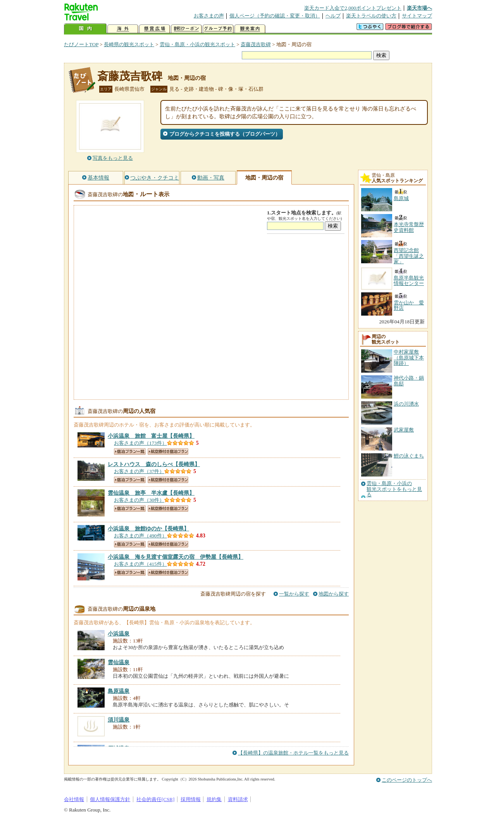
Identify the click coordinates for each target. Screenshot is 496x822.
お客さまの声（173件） (140, 443)
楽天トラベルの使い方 (371, 16)
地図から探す (334, 594)
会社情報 (74, 799)
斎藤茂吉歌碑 (256, 44)
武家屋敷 (404, 430)
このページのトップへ (407, 780)
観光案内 (249, 29)
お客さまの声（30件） (139, 500)
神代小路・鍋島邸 (409, 380)
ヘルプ (333, 16)
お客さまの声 (209, 16)
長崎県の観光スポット (129, 44)
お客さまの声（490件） (140, 536)
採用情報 (191, 799)
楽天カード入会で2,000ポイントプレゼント (352, 8)
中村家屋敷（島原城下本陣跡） (409, 357)
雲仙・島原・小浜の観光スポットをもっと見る (394, 489)
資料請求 (238, 799)
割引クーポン (186, 29)
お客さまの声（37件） (139, 471)
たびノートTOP (81, 44)
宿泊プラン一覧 (130, 451)
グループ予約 (218, 29)
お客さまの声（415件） (140, 564)
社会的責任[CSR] (155, 799)
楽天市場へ (419, 8)
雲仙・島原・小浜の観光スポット (197, 44)
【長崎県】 (151, 436)
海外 (122, 29)
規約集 (214, 799)
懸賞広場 (154, 29)
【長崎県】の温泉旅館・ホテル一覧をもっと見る (293, 753)
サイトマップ (417, 16)
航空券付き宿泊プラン (168, 451)
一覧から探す (294, 594)
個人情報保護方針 (110, 799)
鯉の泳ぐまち (409, 456)
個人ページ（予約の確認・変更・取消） (274, 16)
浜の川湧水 (406, 404)
